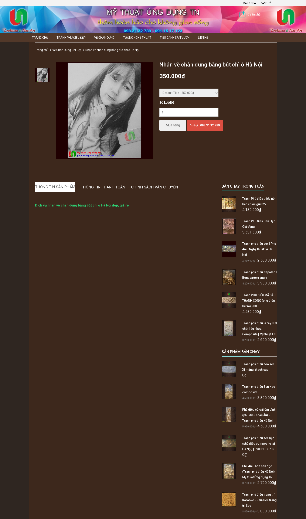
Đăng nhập (250, 3)
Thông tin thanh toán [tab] (103, 187)
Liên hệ (203, 37)
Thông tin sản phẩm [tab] (55, 187)
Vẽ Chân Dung (104, 37)
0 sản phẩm (255, 14)
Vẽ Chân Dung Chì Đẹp (67, 50)
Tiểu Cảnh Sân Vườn (175, 37)
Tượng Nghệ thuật (137, 37)
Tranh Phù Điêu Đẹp (71, 37)
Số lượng (166, 102)
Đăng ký (266, 3)
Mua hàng (173, 125)
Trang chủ (40, 37)
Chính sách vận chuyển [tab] (154, 187)
